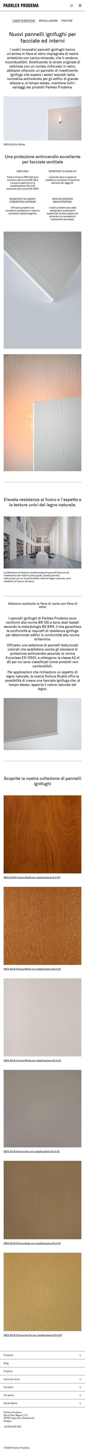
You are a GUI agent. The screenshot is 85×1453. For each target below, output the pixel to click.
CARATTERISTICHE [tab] (24, 20)
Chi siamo (9, 1395)
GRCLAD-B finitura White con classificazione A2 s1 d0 (32, 1060)
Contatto (8, 1387)
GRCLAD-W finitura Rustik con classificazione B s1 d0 (32, 877)
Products (8, 1355)
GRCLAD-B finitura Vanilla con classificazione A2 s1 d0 (33, 1335)
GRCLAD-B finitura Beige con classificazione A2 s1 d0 (32, 1243)
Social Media (10, 1403)
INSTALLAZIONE (48, 20)
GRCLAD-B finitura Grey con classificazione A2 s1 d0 (31, 1151)
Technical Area (12, 1379)
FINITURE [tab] (67, 20)
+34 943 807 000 (12, 1426)
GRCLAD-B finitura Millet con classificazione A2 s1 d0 (32, 968)
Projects (8, 1371)
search (71, 5)
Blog (6, 1363)
